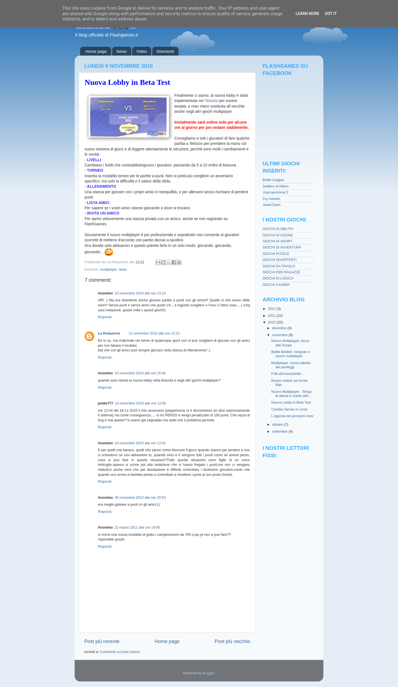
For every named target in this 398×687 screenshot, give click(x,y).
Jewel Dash (272, 205)
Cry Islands (271, 199)
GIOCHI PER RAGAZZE (281, 272)
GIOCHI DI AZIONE (278, 235)
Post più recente (101, 641)
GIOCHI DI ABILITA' (278, 229)
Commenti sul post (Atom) (120, 652)
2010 (272, 322)
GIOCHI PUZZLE (276, 254)
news (123, 269)
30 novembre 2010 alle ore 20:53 (140, 498)
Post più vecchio (232, 641)
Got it (331, 13)
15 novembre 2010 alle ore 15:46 (140, 373)
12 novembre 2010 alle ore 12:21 (154, 333)
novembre (280, 335)
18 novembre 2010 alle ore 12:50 (140, 403)
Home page (96, 51)
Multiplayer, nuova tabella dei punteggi (290, 365)
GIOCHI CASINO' (276, 285)
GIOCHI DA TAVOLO (279, 266)
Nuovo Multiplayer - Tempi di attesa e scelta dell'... (291, 394)
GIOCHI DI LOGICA (278, 278)
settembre (280, 431)
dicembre (279, 328)
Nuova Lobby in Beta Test (127, 82)
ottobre (278, 425)
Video (141, 51)
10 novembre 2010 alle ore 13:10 (140, 293)
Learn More (307, 13)
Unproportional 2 (275, 192)
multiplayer (108, 269)
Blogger (208, 673)
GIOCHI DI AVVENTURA (282, 247)
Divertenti (165, 51)
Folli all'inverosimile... (287, 374)
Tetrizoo (211, 100)
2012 (272, 309)
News (121, 51)
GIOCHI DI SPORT (277, 241)
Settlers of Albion (276, 186)
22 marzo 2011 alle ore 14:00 (137, 527)
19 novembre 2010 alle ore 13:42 (140, 443)
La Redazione (109, 333)
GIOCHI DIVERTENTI (280, 260)
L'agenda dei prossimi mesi (292, 416)
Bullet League (273, 180)
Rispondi (104, 317)
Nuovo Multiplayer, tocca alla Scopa (290, 343)
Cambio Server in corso (289, 409)
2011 (272, 316)
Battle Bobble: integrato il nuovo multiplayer (290, 354)
